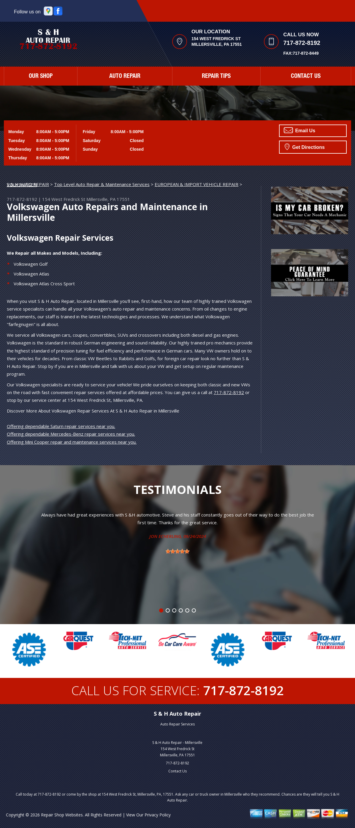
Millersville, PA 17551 (108, 199)
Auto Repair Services (177, 724)
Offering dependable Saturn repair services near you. (61, 426)
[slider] (177, 551)
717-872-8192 (301, 43)
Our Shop (41, 77)
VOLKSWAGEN (22, 185)
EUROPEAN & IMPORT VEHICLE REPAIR (196, 184)
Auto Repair (124, 77)
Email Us (299, 130)
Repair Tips (216, 77)
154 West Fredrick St (63, 199)
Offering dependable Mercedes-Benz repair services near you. (71, 434)
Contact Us (306, 77)
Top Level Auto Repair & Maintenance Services (102, 184)
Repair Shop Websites (62, 815)
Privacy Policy (158, 815)
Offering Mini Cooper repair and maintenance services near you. (72, 442)
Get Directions (305, 146)
